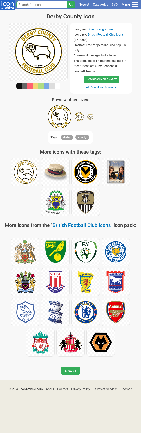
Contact (62, 389)
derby (66, 137)
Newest (84, 4)
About (50, 389)
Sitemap (126, 389)
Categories (100, 4)
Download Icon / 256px (101, 79)
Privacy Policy (80, 389)
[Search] (71, 4)
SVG (115, 4)
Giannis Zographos (100, 29)
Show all (70, 370)
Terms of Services (105, 389)
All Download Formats (101, 87)
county (82, 137)
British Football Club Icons (106, 34)
